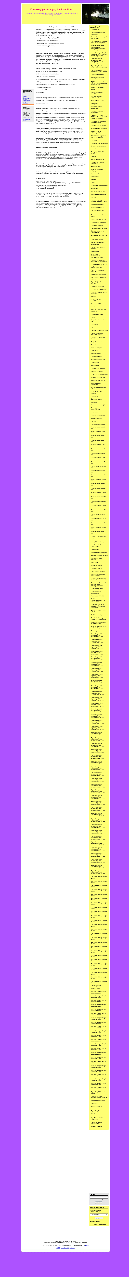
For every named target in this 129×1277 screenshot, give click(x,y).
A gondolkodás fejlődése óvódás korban (97, 243)
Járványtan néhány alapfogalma (96, 383)
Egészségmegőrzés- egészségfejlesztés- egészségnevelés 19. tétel (98, 838)
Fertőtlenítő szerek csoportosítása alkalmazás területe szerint (98, 600)
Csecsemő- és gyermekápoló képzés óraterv (99, 37)
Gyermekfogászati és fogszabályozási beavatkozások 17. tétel (97, 728)
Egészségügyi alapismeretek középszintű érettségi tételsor (99, 71)
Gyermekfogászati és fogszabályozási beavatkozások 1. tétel (97, 635)
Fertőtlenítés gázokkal (97, 588)
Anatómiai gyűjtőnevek (97, 371)
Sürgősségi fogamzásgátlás (98, 274)
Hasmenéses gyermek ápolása (99, 330)
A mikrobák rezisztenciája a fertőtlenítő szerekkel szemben (99, 579)
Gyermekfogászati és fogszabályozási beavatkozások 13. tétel (97, 705)
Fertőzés (93, 197)
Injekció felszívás (95, 988)
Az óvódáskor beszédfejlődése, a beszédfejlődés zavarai (97, 256)
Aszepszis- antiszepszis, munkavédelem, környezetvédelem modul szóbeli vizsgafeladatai (98, 48)
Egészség (93, 296)
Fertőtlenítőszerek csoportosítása (96, 592)
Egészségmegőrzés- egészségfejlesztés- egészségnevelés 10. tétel (98, 786)
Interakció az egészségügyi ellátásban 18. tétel (98, 1066)
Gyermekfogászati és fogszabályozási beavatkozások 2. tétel (97, 641)
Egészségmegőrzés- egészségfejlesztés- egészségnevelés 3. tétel (97, 745)
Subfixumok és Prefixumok (98, 380)
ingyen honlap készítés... (26, 102)
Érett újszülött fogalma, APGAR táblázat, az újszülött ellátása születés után (99, 117)
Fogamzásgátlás (95, 174)
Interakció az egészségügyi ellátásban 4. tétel (98, 1005)
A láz (92, 327)
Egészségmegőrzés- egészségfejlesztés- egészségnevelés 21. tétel (98, 849)
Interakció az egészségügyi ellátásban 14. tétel (98, 1049)
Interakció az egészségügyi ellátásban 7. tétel (98, 1018)
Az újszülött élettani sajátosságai (96, 107)
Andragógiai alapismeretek (98, 424)
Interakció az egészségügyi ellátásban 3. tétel (98, 1001)
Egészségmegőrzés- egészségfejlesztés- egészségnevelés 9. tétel (97, 780)
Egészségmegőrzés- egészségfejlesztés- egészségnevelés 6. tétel (97, 762)
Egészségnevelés (96, 166)
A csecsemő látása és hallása (99, 228)
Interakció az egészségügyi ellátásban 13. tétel (98, 1044)
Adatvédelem (94, 1103)
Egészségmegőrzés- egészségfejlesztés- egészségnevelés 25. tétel (98, 872)
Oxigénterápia (95, 362)
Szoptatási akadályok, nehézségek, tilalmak (97, 97)
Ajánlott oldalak (95, 365)
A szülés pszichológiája (97, 204)
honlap (87, 1245)
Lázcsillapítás (94, 324)
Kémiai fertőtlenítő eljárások (98, 536)
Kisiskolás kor (94, 149)
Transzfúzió (94, 402)
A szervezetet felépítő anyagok (99, 185)
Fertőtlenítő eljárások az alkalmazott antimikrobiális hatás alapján (98, 606)
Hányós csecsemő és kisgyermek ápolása (97, 334)
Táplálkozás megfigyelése (98, 359)
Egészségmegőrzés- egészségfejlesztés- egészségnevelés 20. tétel (98, 843)
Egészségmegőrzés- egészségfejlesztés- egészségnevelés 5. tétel (97, 757)
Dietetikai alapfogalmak (97, 74)
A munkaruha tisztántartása (98, 289)
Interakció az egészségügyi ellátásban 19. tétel (98, 1070)
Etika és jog (94, 1114)
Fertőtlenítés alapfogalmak (98, 615)
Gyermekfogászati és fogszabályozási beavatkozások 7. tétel (97, 670)
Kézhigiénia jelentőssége (98, 542)
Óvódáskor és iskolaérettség (98, 146)
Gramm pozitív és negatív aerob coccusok (98, 575)
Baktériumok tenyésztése (98, 571)
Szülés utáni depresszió (97, 207)
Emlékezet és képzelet (97, 240)
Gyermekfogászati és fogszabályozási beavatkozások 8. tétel (97, 676)
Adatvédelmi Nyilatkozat (68, 1248)
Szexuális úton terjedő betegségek (97, 170)
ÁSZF (58, 1248)
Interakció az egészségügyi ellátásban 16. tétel (98, 1057)
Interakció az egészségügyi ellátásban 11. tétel (98, 1036)
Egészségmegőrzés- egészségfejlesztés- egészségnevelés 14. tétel (98, 809)
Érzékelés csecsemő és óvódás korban (97, 231)
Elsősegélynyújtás (96, 985)
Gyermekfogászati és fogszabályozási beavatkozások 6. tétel (97, 664)
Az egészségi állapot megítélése (96, 300)
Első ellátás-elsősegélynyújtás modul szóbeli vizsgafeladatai (99, 42)
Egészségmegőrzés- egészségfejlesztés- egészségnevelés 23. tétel (98, 861)
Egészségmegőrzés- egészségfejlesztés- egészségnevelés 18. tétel (98, 832)
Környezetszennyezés (97, 314)
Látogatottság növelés (26, 120)
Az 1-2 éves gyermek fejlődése (99, 143)
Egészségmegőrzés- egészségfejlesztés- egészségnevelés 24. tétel (98, 866)
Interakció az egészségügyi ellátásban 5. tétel (98, 1009)
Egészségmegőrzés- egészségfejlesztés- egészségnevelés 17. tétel (98, 826)
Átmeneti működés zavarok (98, 125)
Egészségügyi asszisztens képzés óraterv (98, 33)
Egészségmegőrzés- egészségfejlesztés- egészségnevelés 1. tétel (97, 733)
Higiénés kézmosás (96, 539)
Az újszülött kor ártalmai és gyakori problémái (98, 122)
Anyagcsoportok (95, 631)
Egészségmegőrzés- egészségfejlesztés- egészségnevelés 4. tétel (97, 751)
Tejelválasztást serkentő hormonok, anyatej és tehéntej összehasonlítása (99, 83)
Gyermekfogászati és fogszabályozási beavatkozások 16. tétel (97, 722)
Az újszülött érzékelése (97, 225)
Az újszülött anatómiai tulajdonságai (97, 111)
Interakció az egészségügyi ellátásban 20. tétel (98, 1075)
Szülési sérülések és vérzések (99, 128)
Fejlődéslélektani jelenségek (98, 222)
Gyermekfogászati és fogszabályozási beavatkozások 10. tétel (97, 687)
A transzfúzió (94, 345)
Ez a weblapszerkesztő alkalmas (27, 98)
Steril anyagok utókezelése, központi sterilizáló (98, 623)
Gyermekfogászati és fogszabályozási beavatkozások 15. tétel (97, 716)
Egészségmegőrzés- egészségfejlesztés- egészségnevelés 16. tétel (98, 820)
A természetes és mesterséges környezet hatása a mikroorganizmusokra (99, 584)
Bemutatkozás (95, 29)
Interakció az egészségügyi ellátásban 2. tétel (98, 996)
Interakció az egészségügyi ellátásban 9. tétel (98, 1027)
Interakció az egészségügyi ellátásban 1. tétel (98, 992)
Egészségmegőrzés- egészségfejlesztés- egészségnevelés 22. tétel (98, 855)
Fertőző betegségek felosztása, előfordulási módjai (99, 201)
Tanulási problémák (96, 418)
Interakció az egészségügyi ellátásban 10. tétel (98, 1031)
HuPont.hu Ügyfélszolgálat (99, 1224)
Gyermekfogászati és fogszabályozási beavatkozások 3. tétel (97, 647)
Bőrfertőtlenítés (95, 549)
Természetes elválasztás (97, 101)
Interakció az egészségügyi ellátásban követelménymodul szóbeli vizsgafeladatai (99, 54)
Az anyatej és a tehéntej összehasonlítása (97, 162)
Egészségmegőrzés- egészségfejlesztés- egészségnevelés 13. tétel (98, 803)
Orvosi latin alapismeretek (98, 368)
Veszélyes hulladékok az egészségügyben (97, 545)
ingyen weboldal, (27, 100)
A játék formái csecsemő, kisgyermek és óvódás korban (99, 260)
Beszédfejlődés (95, 251)
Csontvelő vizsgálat (96, 348)
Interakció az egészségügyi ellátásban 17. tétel (98, 1062)
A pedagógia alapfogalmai (98, 415)
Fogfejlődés (94, 140)
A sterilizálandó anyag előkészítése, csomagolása (98, 618)
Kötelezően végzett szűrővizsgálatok (96, 132)
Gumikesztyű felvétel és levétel (99, 555)
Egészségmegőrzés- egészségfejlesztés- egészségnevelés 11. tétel (98, 791)
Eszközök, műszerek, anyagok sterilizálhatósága (99, 627)
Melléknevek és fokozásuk (98, 377)
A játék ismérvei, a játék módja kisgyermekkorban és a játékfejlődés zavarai (99, 266)
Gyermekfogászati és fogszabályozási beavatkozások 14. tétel (97, 710)
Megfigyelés (94, 103)
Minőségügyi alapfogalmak (98, 1100)
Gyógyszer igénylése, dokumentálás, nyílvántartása (99, 1097)
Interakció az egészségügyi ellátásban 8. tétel (98, 1022)
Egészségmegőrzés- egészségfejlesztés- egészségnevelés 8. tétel (97, 774)
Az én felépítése (95, 412)
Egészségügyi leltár (96, 1111)
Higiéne (93, 182)
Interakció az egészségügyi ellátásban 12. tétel (98, 1040)
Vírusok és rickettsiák (96, 565)
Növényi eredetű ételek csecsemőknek (97, 88)
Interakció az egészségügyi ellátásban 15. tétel (98, 1053)
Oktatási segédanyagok (97, 286)
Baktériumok (94, 562)
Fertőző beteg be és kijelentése (96, 1107)
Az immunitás (94, 396)
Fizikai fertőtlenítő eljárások (98, 596)
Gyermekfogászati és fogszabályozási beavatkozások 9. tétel (97, 681)
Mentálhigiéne (95, 177)
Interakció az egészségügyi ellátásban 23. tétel (98, 1088)
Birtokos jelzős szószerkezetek (99, 374)
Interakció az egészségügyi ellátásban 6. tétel (98, 1014)
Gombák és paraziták (96, 568)
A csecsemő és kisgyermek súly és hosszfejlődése (98, 136)
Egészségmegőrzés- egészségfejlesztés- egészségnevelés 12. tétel (98, 797)
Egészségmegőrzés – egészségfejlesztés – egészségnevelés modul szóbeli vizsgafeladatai (97, 61)
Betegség (93, 307)
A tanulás (93, 421)
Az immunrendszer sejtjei (98, 405)
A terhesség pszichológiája (98, 191)
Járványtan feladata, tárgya (98, 194)
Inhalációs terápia (96, 353)
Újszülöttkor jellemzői (96, 399)
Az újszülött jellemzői (96, 342)
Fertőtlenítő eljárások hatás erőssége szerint (98, 611)
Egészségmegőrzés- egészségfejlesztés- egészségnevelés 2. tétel (97, 739)
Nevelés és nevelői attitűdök (98, 219)
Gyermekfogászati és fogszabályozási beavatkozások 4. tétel (97, 653)
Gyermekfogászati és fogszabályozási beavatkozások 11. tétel (97, 693)
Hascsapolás (94, 350)
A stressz (93, 179)
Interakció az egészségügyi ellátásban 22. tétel (98, 1084)
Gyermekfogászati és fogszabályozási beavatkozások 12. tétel (97, 699)
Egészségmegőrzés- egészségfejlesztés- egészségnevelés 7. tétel (97, 768)
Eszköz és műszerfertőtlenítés (99, 552)
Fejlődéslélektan (95, 188)
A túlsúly (93, 317)
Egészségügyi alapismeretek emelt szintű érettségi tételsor (99, 66)
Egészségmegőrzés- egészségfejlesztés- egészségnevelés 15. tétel (98, 814)
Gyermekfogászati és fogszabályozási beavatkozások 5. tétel (97, 658)
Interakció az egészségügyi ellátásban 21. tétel (98, 1079)
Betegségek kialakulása (97, 304)
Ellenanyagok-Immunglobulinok (95, 408)
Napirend (93, 156)
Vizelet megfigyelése (96, 356)
